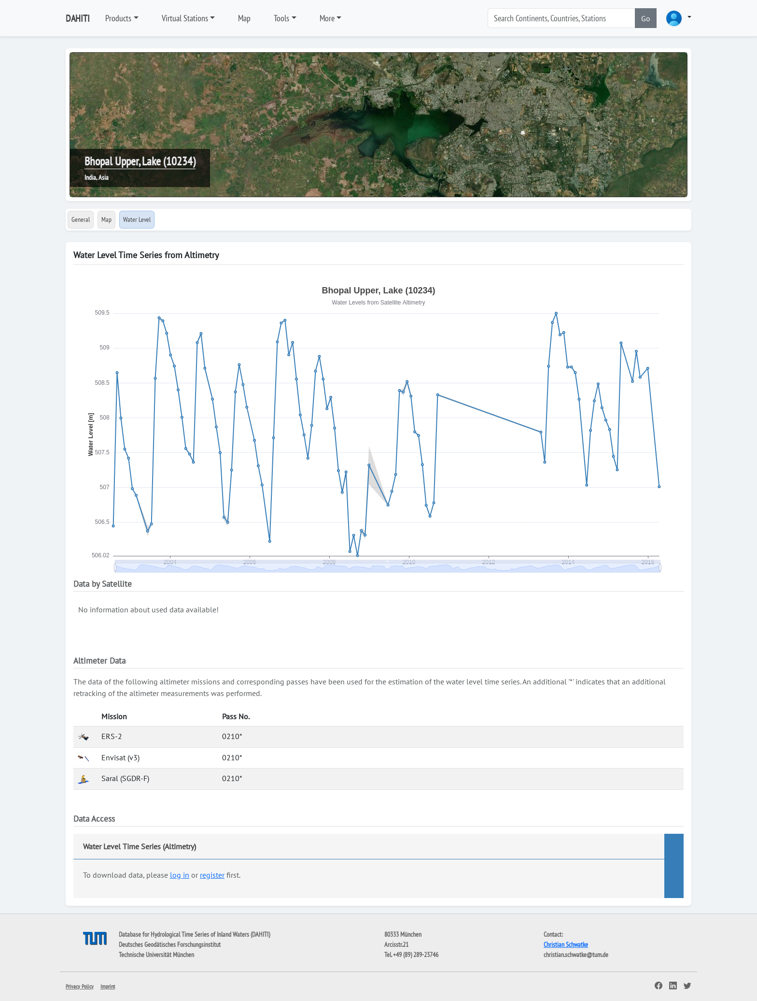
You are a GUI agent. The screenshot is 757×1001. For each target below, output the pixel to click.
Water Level (137, 219)
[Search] (561, 18)
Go (645, 18)
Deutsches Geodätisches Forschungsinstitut (170, 944)
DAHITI (78, 18)
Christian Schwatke (566, 944)
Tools (281, 18)
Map (244, 18)
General (80, 219)
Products (118, 18)
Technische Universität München (156, 954)
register (212, 875)
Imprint (107, 986)
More (327, 18)
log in (179, 875)
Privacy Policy (80, 986)
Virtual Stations (185, 18)
